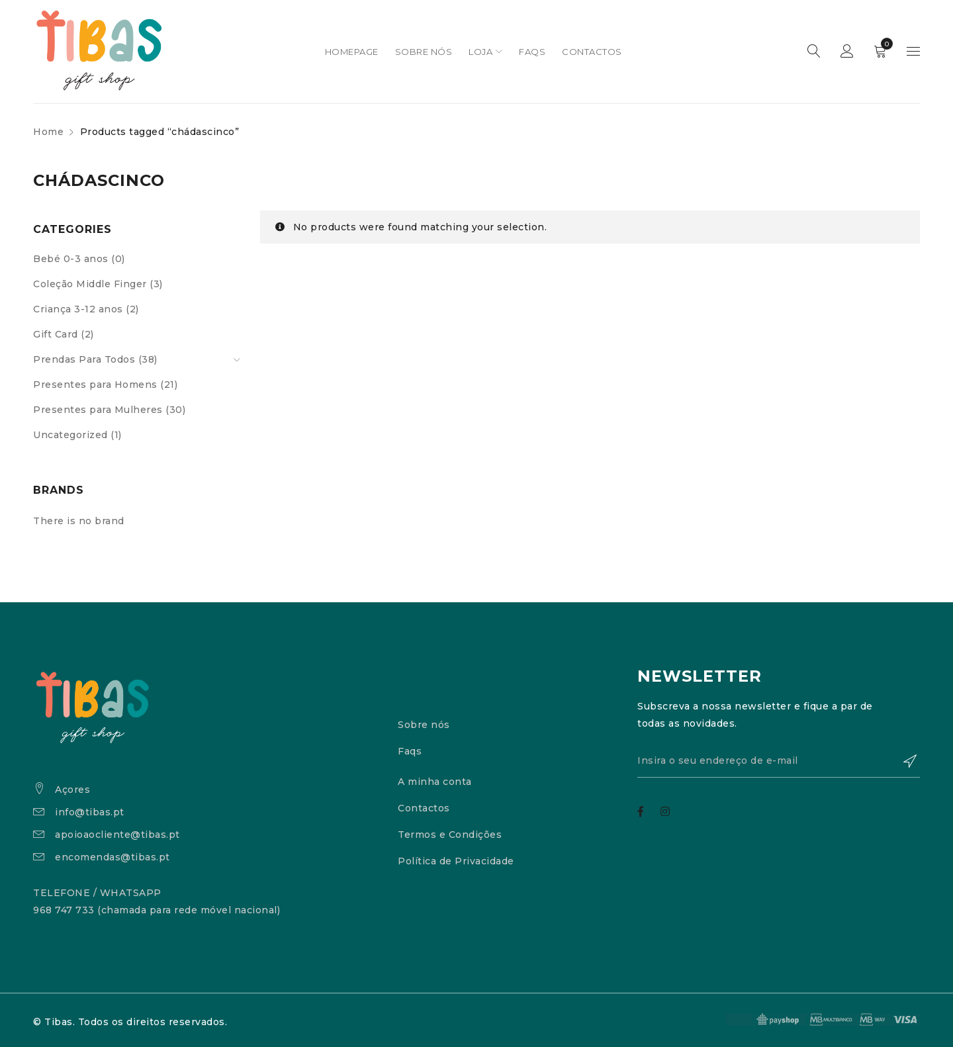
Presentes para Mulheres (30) (109, 410)
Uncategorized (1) (77, 435)
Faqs (410, 751)
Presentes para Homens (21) (105, 384)
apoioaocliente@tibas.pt (117, 835)
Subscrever (903, 761)
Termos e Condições (450, 835)
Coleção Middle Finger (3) (98, 284)
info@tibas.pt (89, 812)
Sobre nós (424, 725)
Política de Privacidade (456, 861)
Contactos (424, 808)
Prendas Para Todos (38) (95, 359)
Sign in (847, 52)
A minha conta (435, 782)
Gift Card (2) (63, 334)
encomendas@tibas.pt (112, 857)
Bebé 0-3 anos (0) (79, 259)
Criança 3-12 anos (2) (86, 309)
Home (48, 132)
